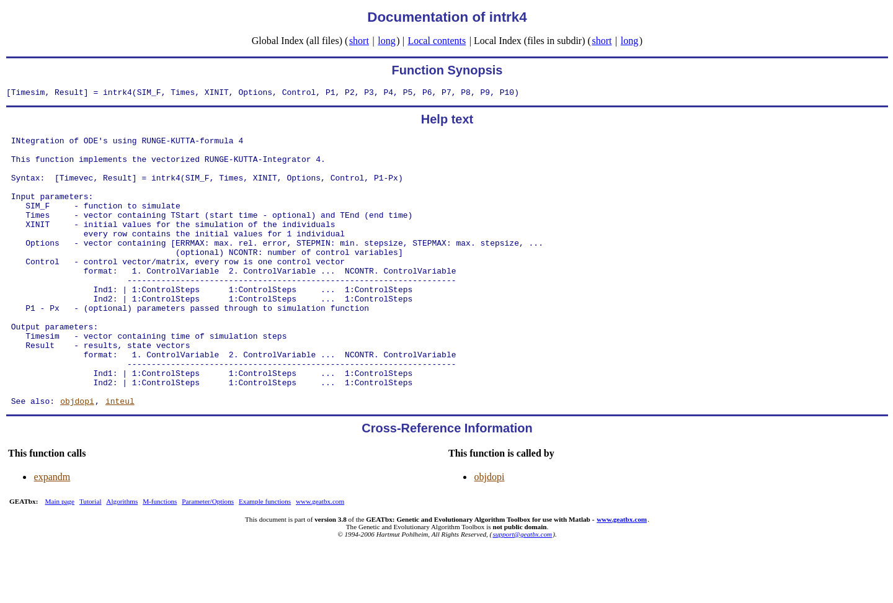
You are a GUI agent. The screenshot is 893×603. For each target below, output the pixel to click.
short (359, 40)
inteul (120, 456)
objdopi (77, 456)
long (386, 40)
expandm (52, 532)
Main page (60, 557)
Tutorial (90, 557)
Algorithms (122, 557)
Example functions (265, 557)
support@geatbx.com (522, 590)
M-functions (160, 557)
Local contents (436, 40)
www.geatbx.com (320, 557)
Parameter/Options (208, 557)
